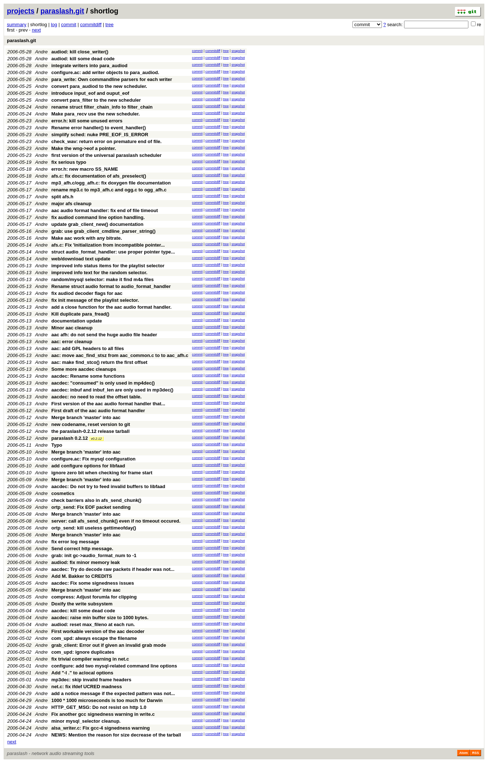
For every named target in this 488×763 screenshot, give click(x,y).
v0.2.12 (96, 439)
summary (16, 24)
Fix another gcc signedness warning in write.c (103, 714)
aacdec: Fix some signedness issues (92, 583)
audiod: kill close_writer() (79, 51)
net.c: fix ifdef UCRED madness (86, 686)
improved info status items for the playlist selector (107, 265)
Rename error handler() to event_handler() (98, 127)
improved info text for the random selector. (99, 272)
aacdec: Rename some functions (88, 376)
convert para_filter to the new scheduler (96, 100)
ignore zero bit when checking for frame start (101, 472)
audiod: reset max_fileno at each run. (93, 624)
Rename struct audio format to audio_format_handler (111, 286)
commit (68, 24)
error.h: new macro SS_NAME (84, 169)
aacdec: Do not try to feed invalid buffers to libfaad (108, 486)
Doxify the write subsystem (81, 603)
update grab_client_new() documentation (97, 224)
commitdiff (90, 24)
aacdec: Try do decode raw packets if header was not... (112, 569)
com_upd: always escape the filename (94, 638)
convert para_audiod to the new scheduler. (99, 86)
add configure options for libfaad (88, 465)
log (54, 24)
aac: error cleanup (71, 341)
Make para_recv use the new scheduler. (95, 114)
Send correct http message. (82, 548)
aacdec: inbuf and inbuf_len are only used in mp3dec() (112, 390)
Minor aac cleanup (71, 327)
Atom (463, 753)
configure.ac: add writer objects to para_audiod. (105, 72)
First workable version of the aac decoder (97, 631)
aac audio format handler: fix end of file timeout (104, 210)
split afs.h (62, 196)
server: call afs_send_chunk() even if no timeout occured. (115, 521)
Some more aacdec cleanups (83, 369)
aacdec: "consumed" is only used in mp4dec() (103, 383)
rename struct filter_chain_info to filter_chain (102, 107)
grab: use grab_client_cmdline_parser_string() (103, 231)
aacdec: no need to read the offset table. (96, 396)
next (36, 30)
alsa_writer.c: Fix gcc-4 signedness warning (100, 728)
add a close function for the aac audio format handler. (111, 307)
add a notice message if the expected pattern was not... (113, 693)
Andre (41, 51)
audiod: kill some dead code (82, 58)
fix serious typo (68, 162)
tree (109, 24)
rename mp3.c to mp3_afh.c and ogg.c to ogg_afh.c (108, 189)
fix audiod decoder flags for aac (86, 293)
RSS (475, 753)
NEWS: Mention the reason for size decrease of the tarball (116, 735)
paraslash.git (62, 11)
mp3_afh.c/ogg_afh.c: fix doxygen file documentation (111, 183)
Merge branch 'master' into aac (85, 417)
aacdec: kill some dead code (83, 610)
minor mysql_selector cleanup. (86, 721)
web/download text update (80, 258)
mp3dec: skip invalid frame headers (91, 679)
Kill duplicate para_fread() (80, 314)
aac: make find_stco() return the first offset (99, 362)
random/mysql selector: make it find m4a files (102, 279)
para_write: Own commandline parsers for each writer (111, 79)
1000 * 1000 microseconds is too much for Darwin (106, 700)
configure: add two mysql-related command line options (114, 666)
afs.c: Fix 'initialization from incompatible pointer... (108, 245)
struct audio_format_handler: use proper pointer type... (113, 252)
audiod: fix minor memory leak (85, 562)
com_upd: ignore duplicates (82, 652)
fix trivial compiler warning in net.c (90, 659)
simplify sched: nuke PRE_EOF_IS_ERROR (99, 134)
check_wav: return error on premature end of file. (106, 141)
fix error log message (75, 541)
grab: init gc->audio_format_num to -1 (93, 555)
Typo (56, 445)
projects (21, 11)
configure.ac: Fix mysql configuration (93, 459)
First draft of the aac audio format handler (98, 410)
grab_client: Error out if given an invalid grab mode (108, 645)
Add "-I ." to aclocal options (82, 672)
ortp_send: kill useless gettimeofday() (93, 528)
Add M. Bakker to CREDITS (81, 576)
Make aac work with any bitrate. (86, 238)
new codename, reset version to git (90, 424)
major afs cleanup (71, 203)
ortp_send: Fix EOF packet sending (90, 507)
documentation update (76, 321)
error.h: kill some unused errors (86, 120)
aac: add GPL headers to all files (87, 348)
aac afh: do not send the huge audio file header (104, 334)
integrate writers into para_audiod (89, 65)
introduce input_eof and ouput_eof (90, 93)
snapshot (238, 51)
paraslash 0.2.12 (69, 438)
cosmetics (62, 493)
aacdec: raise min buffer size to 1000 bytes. (99, 617)
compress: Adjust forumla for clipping (94, 597)
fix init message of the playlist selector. (95, 300)
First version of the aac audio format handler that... (108, 403)
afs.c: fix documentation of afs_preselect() (98, 176)
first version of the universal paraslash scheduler (106, 155)
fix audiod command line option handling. (98, 217)
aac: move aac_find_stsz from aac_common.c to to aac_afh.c (119, 355)
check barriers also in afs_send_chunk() (96, 500)
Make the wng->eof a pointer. (83, 148)
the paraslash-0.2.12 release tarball (90, 431)
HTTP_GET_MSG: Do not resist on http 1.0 (98, 707)
